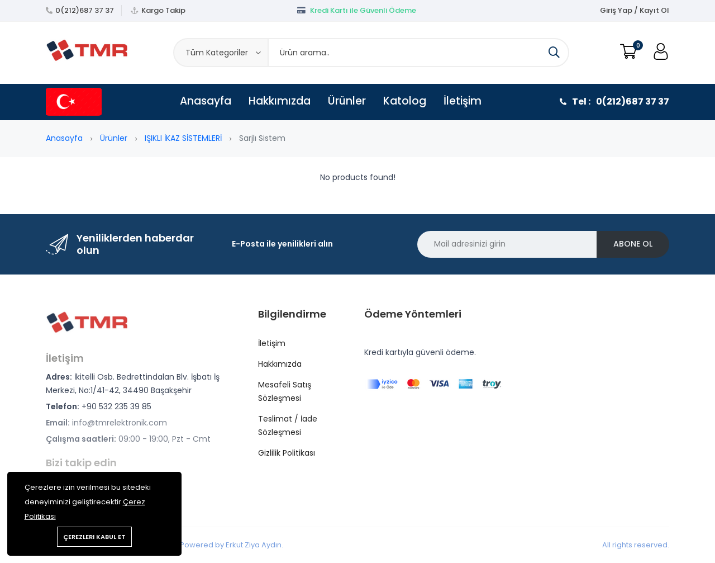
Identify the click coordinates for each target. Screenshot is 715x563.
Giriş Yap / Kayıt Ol (634, 10)
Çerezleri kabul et (94, 536)
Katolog (404, 100)
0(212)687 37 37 (84, 10)
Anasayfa (205, 100)
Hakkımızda (280, 100)
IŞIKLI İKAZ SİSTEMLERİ (183, 138)
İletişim (463, 100)
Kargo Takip (163, 10)
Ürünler (347, 100)
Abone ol (632, 243)
